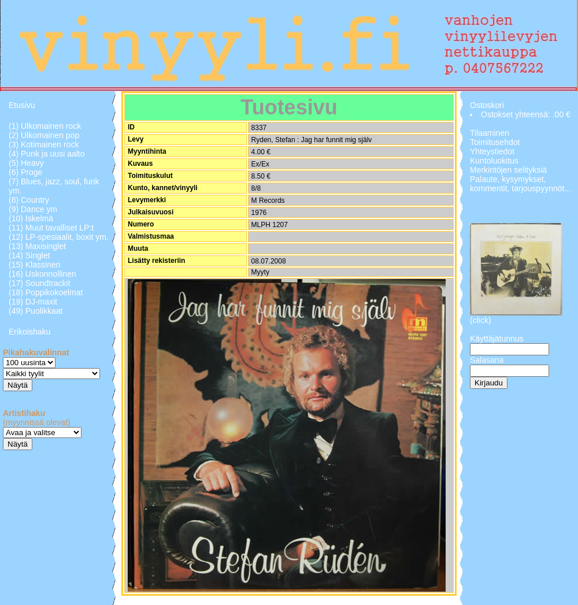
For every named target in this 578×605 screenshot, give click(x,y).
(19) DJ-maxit (33, 301)
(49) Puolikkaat (35, 311)
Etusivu (22, 105)
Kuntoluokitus (494, 160)
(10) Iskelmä (31, 218)
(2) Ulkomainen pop (44, 135)
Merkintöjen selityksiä (508, 170)
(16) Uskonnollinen (42, 274)
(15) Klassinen (35, 264)
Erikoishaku (29, 331)
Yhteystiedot (492, 151)
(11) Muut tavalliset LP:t (51, 227)
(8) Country (29, 200)
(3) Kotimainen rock (44, 144)
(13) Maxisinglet (37, 246)
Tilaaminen (489, 133)
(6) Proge (25, 172)
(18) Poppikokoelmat (46, 292)
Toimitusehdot (495, 142)
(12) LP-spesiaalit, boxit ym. (59, 237)
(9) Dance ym (33, 209)
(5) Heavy (26, 163)
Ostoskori (487, 105)
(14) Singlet (29, 255)
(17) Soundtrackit (40, 283)
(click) (480, 320)
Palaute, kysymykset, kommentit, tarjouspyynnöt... (520, 184)
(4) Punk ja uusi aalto (47, 153)
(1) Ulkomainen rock (45, 126)
